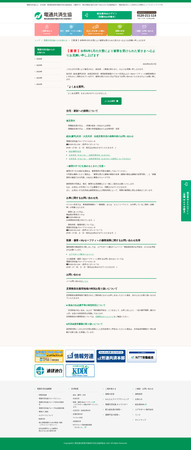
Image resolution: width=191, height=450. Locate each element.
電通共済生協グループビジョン (50, 398)
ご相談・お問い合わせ (144, 29)
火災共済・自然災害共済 (81, 410)
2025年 (39, 65)
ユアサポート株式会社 (144, 409)
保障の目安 (120, 29)
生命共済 (76, 398)
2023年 (39, 78)
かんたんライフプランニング (117, 399)
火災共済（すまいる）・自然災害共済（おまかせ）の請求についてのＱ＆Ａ (100, 159)
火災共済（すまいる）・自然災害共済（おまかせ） (90, 155)
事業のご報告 (43, 412)
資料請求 (138, 394)
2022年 (39, 84)
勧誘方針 (42, 419)
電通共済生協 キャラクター (116, 404)
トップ (37, 40)
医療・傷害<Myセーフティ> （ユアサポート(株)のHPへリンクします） (85, 404)
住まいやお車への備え (95, 29)
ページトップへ (95, 1)
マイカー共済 (77, 418)
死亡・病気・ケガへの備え (71, 29)
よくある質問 (110, 101)
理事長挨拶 (43, 395)
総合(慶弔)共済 (75, 151)
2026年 (39, 59)
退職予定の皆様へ (112, 415)
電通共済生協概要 (44, 389)
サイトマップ (140, 420)
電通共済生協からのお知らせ (55, 40)
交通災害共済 (77, 414)
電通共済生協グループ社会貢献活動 (51, 408)
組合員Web (141, 404)
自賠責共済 (77, 421)
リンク (138, 415)
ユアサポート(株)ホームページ (81, 254)
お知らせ (138, 399)
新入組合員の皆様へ (113, 409)
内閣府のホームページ (105, 316)
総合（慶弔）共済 (79, 395)
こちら (85, 281)
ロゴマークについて (46, 415)
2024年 (39, 71)
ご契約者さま (47, 29)
